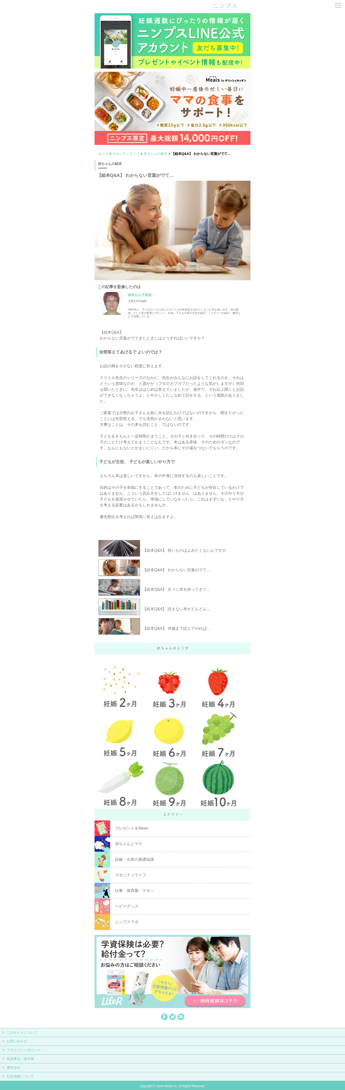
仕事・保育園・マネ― (134, 891)
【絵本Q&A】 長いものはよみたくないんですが (184, 550)
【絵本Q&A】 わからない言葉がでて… (176, 570)
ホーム (103, 154)
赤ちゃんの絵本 (155, 154)
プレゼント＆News (131, 828)
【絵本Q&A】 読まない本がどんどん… (176, 609)
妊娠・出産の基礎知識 (134, 859)
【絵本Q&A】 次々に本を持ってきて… (176, 589)
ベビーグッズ (126, 906)
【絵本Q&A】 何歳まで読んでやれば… (176, 628)
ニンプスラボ (126, 922)
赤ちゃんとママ (128, 844)
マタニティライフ (126, 154)
